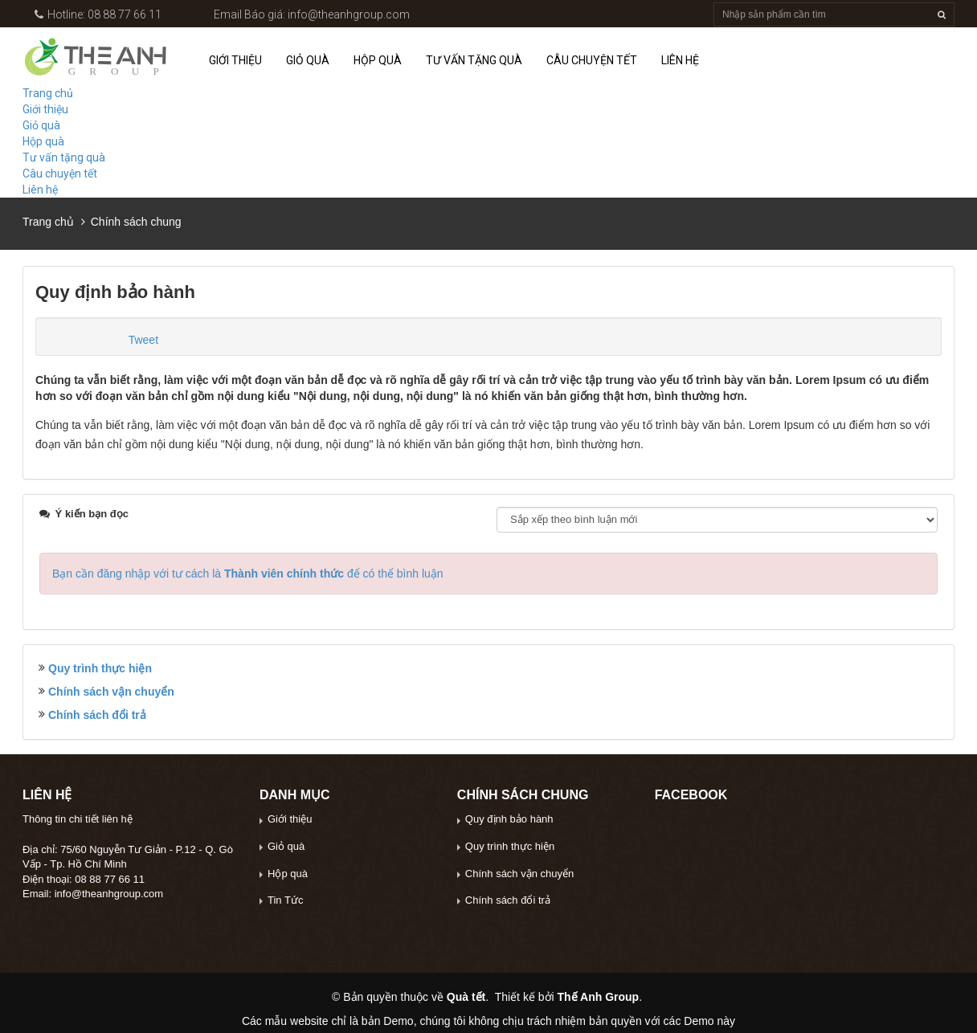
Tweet (143, 339)
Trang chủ (47, 93)
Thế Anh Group (599, 996)
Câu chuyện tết (591, 60)
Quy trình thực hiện (100, 668)
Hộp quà (378, 60)
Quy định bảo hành (509, 819)
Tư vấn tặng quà (474, 60)
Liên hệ (680, 60)
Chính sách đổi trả (97, 714)
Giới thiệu (235, 60)
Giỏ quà (307, 60)
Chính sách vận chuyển (111, 691)
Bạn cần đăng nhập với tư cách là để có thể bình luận (248, 573)
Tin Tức (285, 900)
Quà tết (466, 996)
